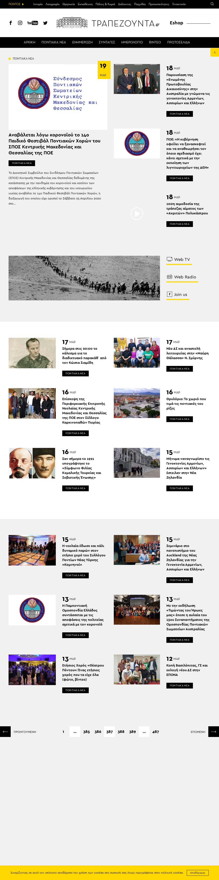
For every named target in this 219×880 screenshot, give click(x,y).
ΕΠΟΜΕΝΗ (205, 731)
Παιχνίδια (140, 4)
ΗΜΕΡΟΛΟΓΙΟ (132, 42)
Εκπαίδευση (85, 4)
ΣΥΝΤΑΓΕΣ (107, 42)
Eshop (176, 22)
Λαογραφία (52, 4)
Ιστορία (38, 4)
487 (155, 731)
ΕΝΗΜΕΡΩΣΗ (82, 42)
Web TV (178, 259)
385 (86, 731)
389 (132, 731)
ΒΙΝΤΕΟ (155, 42)
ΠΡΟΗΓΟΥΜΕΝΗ (18, 731)
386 (98, 731)
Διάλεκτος (124, 4)
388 (121, 731)
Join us (177, 294)
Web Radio (181, 276)
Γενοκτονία (179, 4)
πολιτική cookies (172, 872)
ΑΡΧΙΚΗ (29, 42)
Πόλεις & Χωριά (105, 4)
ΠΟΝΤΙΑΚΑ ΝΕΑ (53, 42)
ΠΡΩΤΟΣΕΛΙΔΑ (178, 42)
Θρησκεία (68, 4)
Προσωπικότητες (159, 4)
